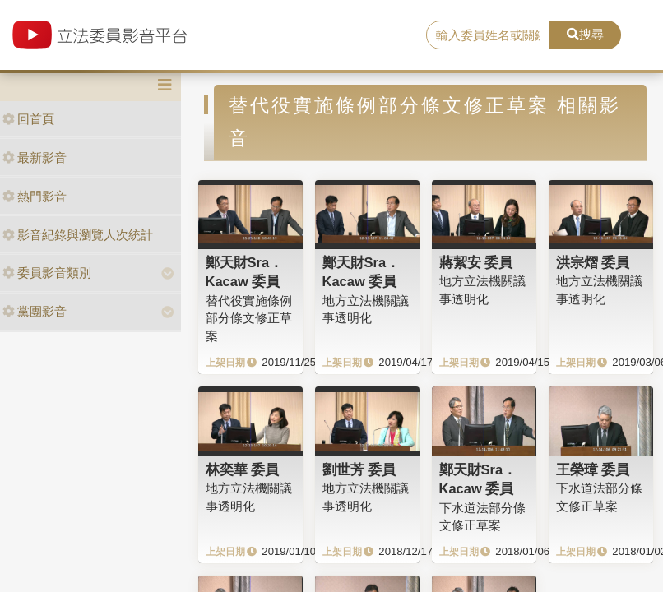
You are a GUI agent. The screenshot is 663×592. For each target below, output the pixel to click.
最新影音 (34, 157)
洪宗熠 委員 (593, 262)
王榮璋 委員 (593, 469)
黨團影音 (34, 311)
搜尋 (585, 34)
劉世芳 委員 (359, 469)
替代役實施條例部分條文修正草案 (249, 318)
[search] (488, 35)
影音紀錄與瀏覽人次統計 (77, 235)
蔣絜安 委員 (476, 262)
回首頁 (28, 119)
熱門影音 (34, 196)
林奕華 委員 (243, 469)
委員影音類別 (46, 273)
